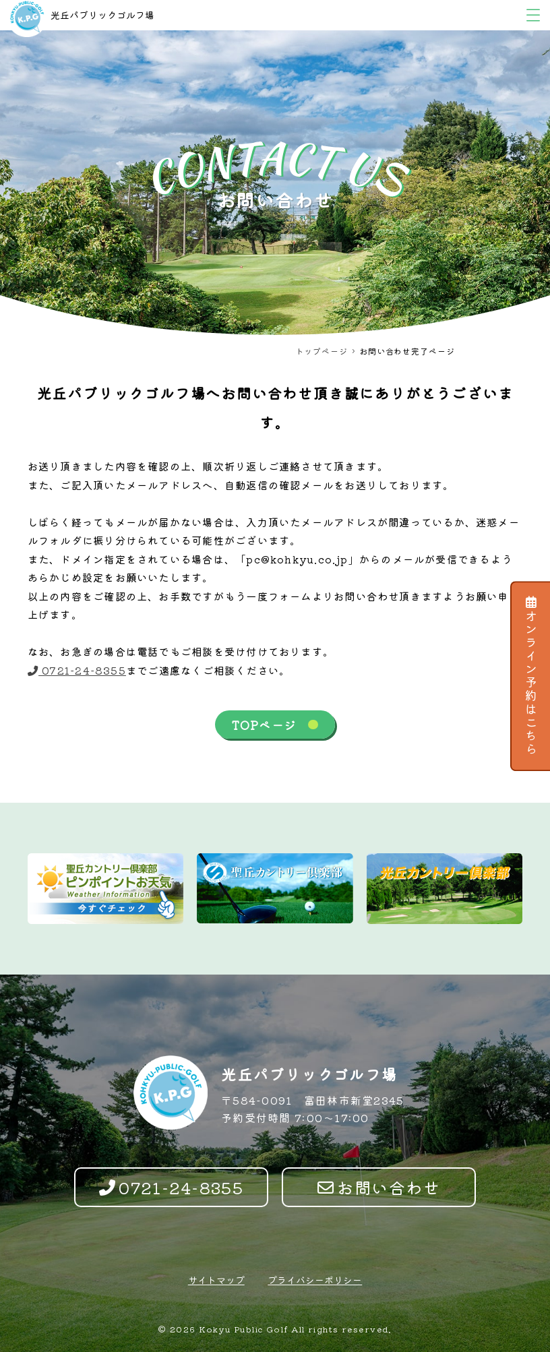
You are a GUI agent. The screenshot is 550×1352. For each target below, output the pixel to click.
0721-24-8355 (77, 670)
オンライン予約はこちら (531, 676)
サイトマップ (216, 1280)
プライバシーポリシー (315, 1280)
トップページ (321, 351)
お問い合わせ (378, 1187)
